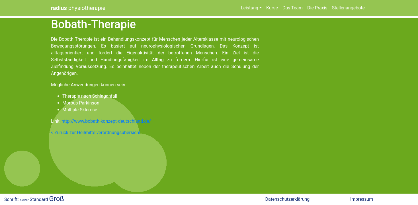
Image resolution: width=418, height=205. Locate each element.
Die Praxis (317, 8)
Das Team (292, 8)
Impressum (361, 199)
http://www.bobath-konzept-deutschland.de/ (105, 121)
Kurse (272, 8)
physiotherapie (78, 8)
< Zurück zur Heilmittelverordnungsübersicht (95, 132)
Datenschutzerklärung (287, 199)
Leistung (249, 8)
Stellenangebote (348, 8)
